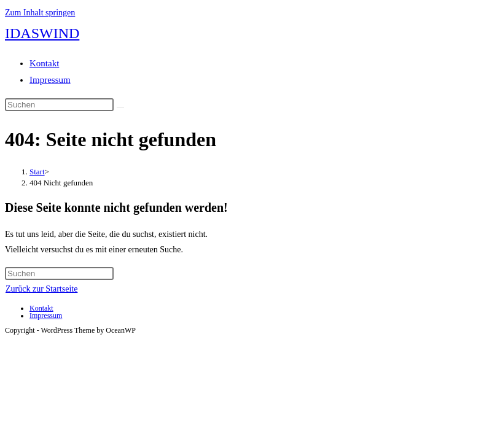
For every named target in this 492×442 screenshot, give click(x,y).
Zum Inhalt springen (40, 12)
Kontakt (44, 63)
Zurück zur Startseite (41, 288)
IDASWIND (42, 33)
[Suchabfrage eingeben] (59, 104)
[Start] (37, 171)
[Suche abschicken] (120, 107)
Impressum (50, 80)
